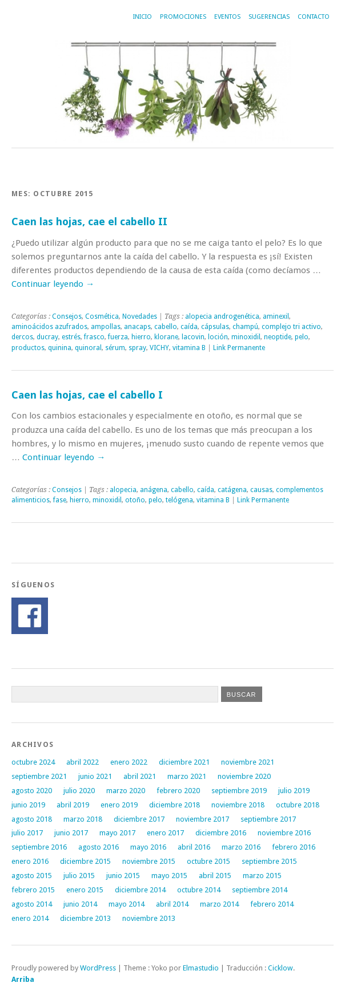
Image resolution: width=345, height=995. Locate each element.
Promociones (183, 17)
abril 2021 (139, 776)
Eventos (227, 17)
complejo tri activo (291, 327)
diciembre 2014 (140, 890)
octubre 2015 (208, 861)
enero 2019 (119, 805)
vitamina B (189, 348)
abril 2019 (73, 805)
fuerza (118, 337)
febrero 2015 (33, 890)
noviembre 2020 (244, 776)
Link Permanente (239, 348)
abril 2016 (194, 847)
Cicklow (280, 968)
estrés (71, 337)
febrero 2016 (293, 847)
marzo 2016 (241, 847)
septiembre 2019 (239, 790)
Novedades (139, 316)
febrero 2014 (272, 904)
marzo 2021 (186, 776)
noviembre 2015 (148, 861)
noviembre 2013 (148, 918)
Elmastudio (201, 968)
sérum (115, 348)
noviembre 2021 (247, 762)
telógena (179, 500)
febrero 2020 (178, 790)
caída (189, 327)
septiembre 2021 (39, 776)
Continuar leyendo (52, 284)
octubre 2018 (297, 805)
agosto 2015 (31, 875)
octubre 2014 (198, 890)
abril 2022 (82, 762)
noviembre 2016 (284, 833)
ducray (47, 337)
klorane (166, 337)
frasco (94, 337)
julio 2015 (79, 875)
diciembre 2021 (184, 762)
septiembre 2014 (259, 890)
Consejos (67, 316)
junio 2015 (123, 875)
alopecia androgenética (222, 316)
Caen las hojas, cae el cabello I (87, 395)
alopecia (123, 490)
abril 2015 (215, 875)
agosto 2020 (31, 790)
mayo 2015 (169, 875)
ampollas (106, 327)
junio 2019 (28, 805)
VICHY (159, 348)
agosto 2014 (31, 904)
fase (59, 500)
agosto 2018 (31, 819)
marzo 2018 (82, 819)
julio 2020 (79, 790)
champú (245, 327)
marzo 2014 (219, 904)
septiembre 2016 (39, 847)
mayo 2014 (127, 904)
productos (28, 348)
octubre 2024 (33, 762)
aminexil (276, 316)
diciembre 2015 (85, 861)
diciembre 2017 (139, 819)
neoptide (277, 337)
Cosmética (102, 316)
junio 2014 (80, 904)
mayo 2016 (148, 847)
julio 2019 (294, 790)
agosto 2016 (98, 847)
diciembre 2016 (220, 833)
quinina (59, 348)
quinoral (88, 348)
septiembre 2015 (269, 861)
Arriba (22, 979)
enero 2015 (84, 890)
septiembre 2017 (268, 819)
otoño (135, 500)
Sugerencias (269, 17)
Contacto (314, 17)
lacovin (193, 337)
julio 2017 (27, 833)
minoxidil (245, 337)
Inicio (142, 17)
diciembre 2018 (174, 805)
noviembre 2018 (237, 805)
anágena (153, 490)
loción (218, 337)
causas (261, 490)
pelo (301, 337)
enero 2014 (30, 918)
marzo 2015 (262, 875)
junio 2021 (95, 776)
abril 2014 (172, 904)
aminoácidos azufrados (49, 327)
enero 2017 (165, 833)
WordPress (98, 968)
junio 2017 (71, 833)
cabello (165, 327)
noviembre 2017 (202, 819)
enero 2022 (128, 762)
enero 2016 (30, 861)
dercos (22, 337)
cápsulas (215, 327)
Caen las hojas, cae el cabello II (89, 222)
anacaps (137, 327)
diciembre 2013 (85, 918)
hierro (141, 337)
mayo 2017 (117, 833)
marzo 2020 (125, 790)
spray (137, 348)
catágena (232, 490)
